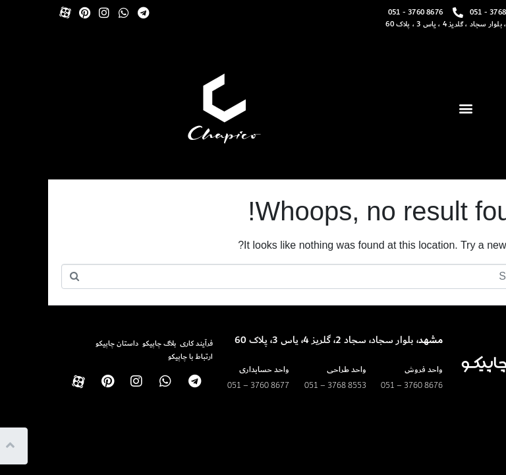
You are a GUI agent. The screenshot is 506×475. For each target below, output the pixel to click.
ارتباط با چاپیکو (142, 356)
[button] (417, 108)
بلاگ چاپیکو (111, 343)
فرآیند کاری (148, 343)
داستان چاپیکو (68, 343)
